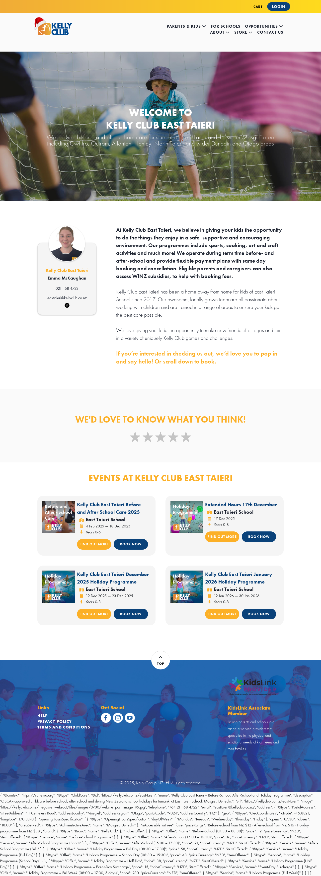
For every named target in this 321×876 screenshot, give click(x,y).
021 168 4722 (67, 288)
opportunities (264, 26)
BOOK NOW (131, 544)
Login (279, 6)
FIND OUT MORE (94, 544)
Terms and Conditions (63, 727)
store (243, 32)
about (220, 32)
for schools (226, 26)
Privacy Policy (54, 721)
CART (257, 6)
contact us (270, 32)
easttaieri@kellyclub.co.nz (67, 297)
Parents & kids (186, 26)
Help (42, 715)
